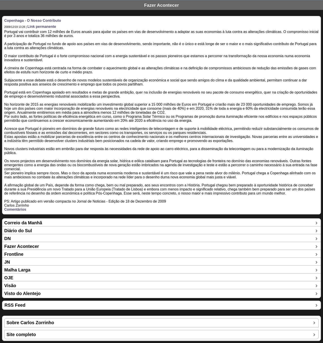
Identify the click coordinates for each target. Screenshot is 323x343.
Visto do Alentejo (22, 293)
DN (7, 238)
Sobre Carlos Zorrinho (30, 322)
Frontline (14, 254)
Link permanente (41, 26)
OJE (8, 277)
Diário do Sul (18, 230)
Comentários (15, 209)
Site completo (21, 334)
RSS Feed (14, 305)
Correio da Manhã (23, 222)
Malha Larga (17, 269)
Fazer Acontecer (21, 246)
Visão (10, 285)
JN (7, 262)
